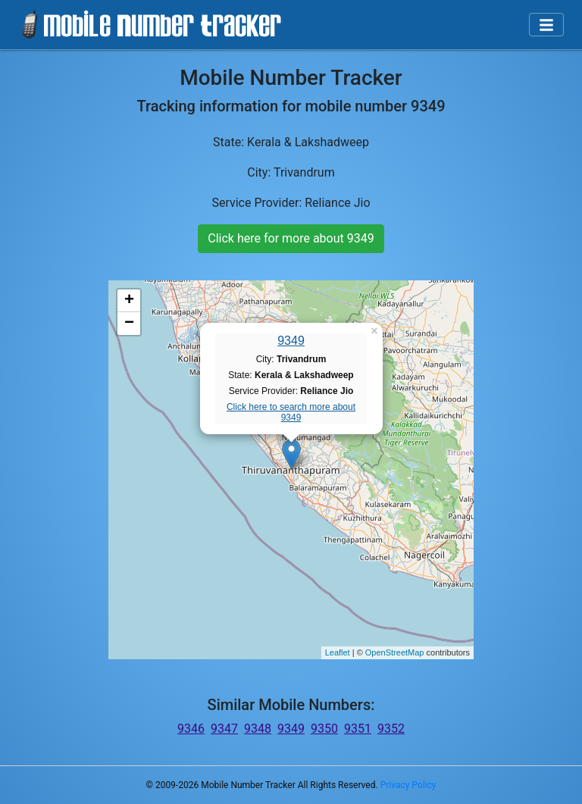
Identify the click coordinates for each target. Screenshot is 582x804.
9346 (191, 728)
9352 (391, 728)
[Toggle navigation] (546, 25)
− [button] (129, 323)
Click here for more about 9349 (291, 238)
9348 (257, 728)
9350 (324, 728)
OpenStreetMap (394, 652)
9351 (357, 728)
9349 (291, 340)
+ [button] (129, 300)
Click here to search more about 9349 (291, 412)
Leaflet (337, 652)
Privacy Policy (408, 785)
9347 (224, 728)
